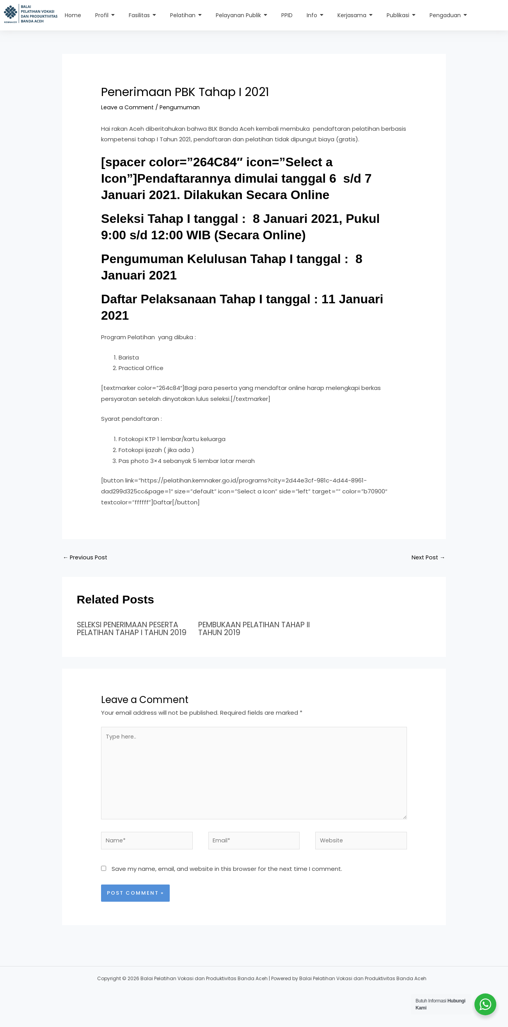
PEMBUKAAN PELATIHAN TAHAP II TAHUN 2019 (242, 628)
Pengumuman (182, 107)
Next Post (427, 558)
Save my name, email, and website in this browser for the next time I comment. (227, 882)
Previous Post (86, 558)
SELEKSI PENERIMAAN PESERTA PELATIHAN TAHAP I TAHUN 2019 (129, 632)
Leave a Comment (128, 107)
